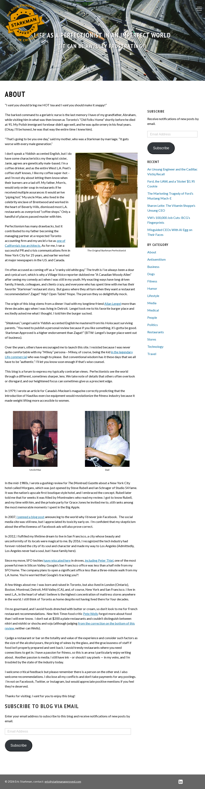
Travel (151, 354)
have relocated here (57, 560)
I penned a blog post (30, 517)
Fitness (152, 281)
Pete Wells (90, 614)
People (152, 317)
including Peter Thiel (99, 560)
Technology (155, 346)
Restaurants (155, 332)
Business (153, 267)
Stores (151, 339)
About (151, 252)
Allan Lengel (112, 303)
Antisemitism (156, 259)
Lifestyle (153, 296)
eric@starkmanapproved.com (63, 781)
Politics (152, 325)
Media (151, 303)
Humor (152, 288)
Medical (153, 310)
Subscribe (18, 745)
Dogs (151, 274)
